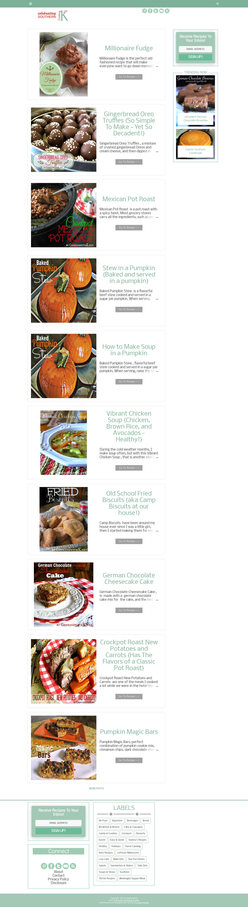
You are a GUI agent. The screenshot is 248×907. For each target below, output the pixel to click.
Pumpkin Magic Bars (129, 732)
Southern (124, 872)
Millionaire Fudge (129, 49)
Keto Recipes (106, 853)
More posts (96, 788)
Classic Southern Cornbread (195, 151)
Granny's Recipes (137, 840)
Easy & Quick (117, 840)
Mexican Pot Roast (128, 199)
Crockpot (127, 833)
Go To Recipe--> (129, 77)
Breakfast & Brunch (109, 827)
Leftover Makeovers (128, 853)
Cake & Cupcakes (133, 827)
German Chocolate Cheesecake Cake (129, 579)
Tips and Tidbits (167, 4)
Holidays (116, 846)
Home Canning (133, 846)
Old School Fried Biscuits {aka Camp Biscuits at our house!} (129, 503)
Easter (102, 840)
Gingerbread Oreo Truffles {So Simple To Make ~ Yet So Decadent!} (129, 124)
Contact (51, 4)
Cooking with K (130, 898)
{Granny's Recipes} (132, 4)
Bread (146, 820)
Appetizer (117, 820)
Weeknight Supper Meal (132, 878)
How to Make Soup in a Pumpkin (128, 350)
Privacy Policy (58, 879)
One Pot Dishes (136, 859)
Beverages (132, 820)
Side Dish (142, 865)
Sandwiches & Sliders (121, 865)
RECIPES (85, 4)
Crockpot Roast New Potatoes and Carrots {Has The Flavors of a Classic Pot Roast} (129, 655)
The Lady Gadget (141, 903)
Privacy (68, 4)
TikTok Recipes (107, 878)
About (34, 4)
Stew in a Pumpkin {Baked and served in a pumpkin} (129, 275)
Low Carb (104, 859)
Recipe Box (104, 4)
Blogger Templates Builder (127, 900)
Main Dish (118, 859)
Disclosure (58, 883)
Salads (102, 865)
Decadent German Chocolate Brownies (196, 118)
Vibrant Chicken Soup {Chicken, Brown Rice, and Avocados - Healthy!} (129, 427)
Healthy (103, 846)
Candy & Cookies (108, 833)
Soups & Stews (107, 872)
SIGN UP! (195, 57)
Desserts (140, 833)
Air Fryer (103, 820)
